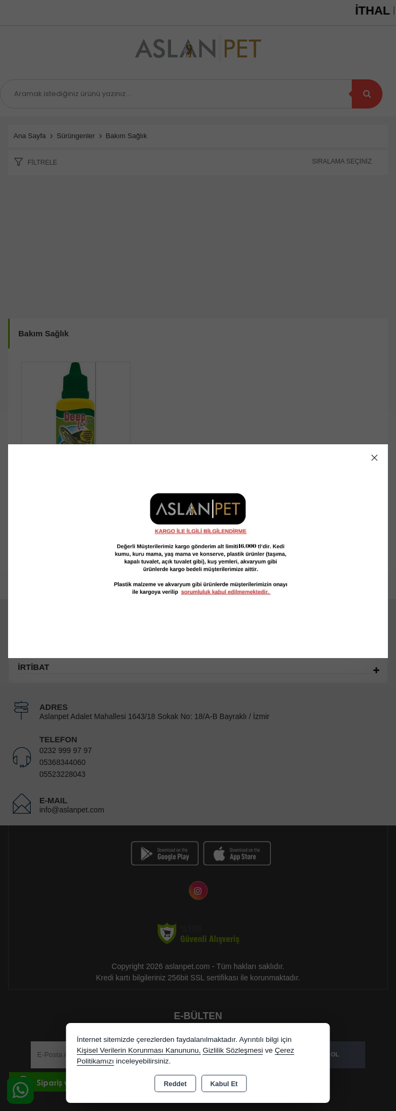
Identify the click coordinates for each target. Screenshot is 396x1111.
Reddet (174, 1084)
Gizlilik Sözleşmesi (233, 1050)
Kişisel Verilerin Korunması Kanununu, (139, 1050)
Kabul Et (224, 1084)
